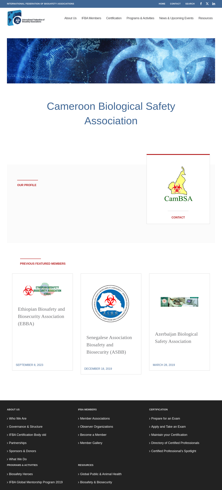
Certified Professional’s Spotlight (173, 451)
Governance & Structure (25, 426)
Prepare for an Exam (165, 418)
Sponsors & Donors (22, 451)
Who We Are (18, 418)
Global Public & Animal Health (101, 474)
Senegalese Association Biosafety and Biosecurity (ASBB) (109, 345)
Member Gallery (91, 443)
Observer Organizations (96, 426)
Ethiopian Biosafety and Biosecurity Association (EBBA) (41, 316)
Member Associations (95, 418)
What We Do (18, 459)
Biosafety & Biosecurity (96, 482)
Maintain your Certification (169, 435)
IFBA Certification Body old (27, 435)
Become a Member (93, 435)
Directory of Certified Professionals (175, 443)
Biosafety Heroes (21, 474)
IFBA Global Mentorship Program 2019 (36, 482)
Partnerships (18, 443)
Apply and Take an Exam (168, 426)
